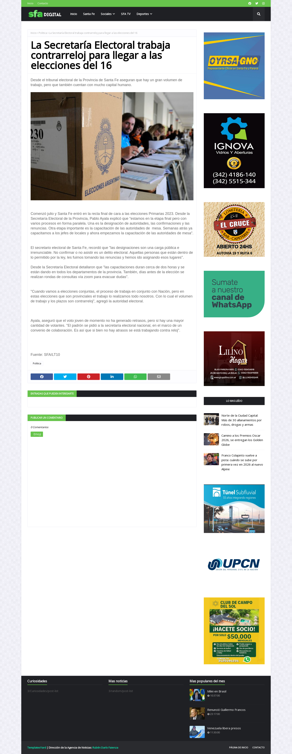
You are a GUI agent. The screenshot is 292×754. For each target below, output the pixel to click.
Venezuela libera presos (224, 728)
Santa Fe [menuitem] (89, 14)
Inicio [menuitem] (73, 14)
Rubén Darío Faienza (105, 747)
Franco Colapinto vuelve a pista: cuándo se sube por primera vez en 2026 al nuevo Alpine (242, 462)
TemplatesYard (36, 747)
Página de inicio (238, 747)
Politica (43, 33)
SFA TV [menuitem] (125, 14)
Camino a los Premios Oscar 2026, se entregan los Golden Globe (242, 440)
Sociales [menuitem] (106, 14)
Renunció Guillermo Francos (226, 710)
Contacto (43, 3)
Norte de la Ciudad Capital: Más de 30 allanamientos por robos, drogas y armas (241, 420)
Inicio (30, 3)
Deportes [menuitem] (142, 14)
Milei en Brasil (216, 691)
